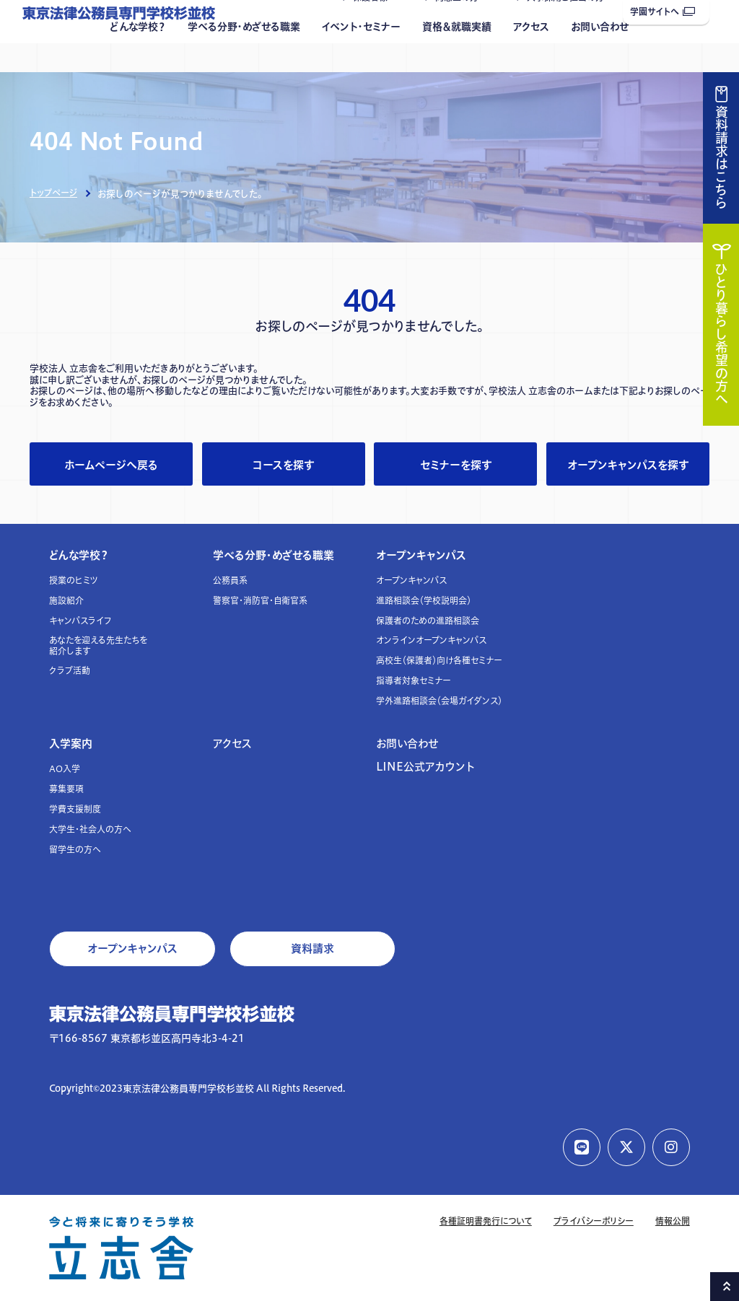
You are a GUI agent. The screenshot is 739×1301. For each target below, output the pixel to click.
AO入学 (64, 768)
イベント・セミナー (361, 55)
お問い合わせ (600, 55)
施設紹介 (66, 600)
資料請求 (312, 948)
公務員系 (230, 580)
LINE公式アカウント (425, 767)
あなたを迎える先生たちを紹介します (98, 645)
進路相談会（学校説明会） (423, 600)
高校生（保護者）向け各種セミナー (439, 660)
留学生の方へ (75, 849)
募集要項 (66, 789)
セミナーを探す (455, 465)
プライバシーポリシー (594, 1221)
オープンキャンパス (421, 555)
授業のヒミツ (73, 580)
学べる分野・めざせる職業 (244, 55)
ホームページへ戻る (111, 465)
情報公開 (672, 1221)
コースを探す (283, 465)
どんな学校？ (138, 55)
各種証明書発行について (486, 1221)
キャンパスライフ (80, 621)
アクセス (531, 55)
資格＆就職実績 (456, 55)
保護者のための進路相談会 (427, 621)
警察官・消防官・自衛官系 (260, 600)
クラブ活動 (69, 670)
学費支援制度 (75, 809)
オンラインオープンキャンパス (431, 640)
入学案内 (70, 743)
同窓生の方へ (461, 26)
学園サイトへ (662, 11)
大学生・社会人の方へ (90, 829)
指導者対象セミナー (413, 680)
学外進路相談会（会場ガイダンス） (439, 701)
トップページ (53, 193)
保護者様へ (374, 26)
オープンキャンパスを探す (627, 465)
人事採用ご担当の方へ (570, 26)
